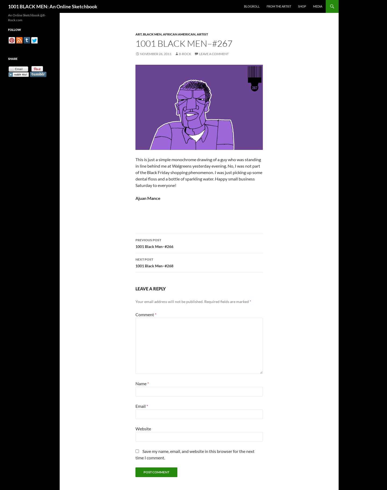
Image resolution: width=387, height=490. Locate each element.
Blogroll (252, 6)
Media (317, 6)
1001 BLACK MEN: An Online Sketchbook (52, 6)
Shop (302, 6)
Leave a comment (214, 54)
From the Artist (279, 6)
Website (143, 428)
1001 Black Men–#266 (199, 243)
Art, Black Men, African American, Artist (171, 34)
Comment (145, 314)
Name (142, 383)
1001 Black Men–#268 (199, 262)
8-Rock (185, 54)
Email (141, 406)
